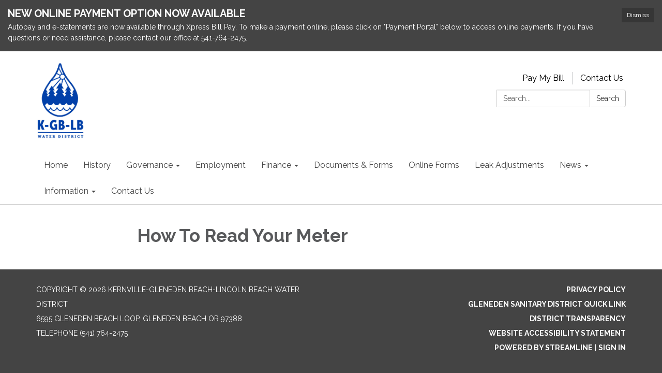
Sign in (612, 347)
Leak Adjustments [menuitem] (509, 165)
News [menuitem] (570, 165)
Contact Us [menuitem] (132, 191)
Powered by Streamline (543, 347)
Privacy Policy (596, 289)
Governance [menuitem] (149, 165)
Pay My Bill (543, 78)
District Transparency (578, 318)
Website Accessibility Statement (557, 333)
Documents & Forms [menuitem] (353, 165)
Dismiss (638, 15)
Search (607, 98)
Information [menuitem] (66, 191)
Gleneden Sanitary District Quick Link (547, 304)
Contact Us (601, 78)
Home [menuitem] (56, 165)
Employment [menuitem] (220, 165)
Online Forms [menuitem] (434, 165)
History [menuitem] (97, 165)
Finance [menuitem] (276, 165)
